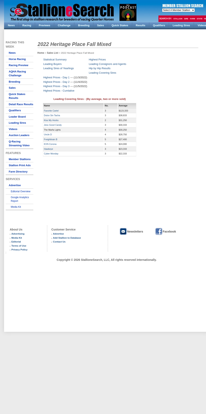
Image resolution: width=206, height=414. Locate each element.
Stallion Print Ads (20, 165)
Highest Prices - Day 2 (56, 81)
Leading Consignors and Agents (107, 64)
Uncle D (48, 134)
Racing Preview (18, 65)
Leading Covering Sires (102, 72)
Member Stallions (20, 159)
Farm (192, 19)
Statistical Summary (55, 59)
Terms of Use (18, 245)
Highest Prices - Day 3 (56, 86)
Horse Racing (17, 59)
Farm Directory (18, 171)
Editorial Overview (20, 191)
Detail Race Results (21, 104)
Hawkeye (48, 149)
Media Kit (16, 206)
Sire (186, 19)
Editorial (16, 241)
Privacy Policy (19, 249)
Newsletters (131, 231)
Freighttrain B (50, 139)
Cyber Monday (51, 153)
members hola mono (178, 10)
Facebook (165, 231)
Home (40, 52)
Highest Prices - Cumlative (58, 90)
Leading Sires (17, 122)
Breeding (14, 81)
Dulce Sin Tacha (52, 115)
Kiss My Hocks (51, 120)
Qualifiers (15, 110)
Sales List (53, 52)
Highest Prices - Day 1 (56, 77)
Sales (12, 87)
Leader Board (17, 116)
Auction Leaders (19, 135)
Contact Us (59, 241)
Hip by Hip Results (100, 68)
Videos (13, 129)
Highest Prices (97, 59)
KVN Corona (50, 144)
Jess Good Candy (53, 125)
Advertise (15, 185)
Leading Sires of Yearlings (58, 68)
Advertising (17, 233)
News (12, 52)
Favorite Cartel (51, 110)
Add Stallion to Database (67, 237)
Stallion (177, 19)
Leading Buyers (52, 64)
